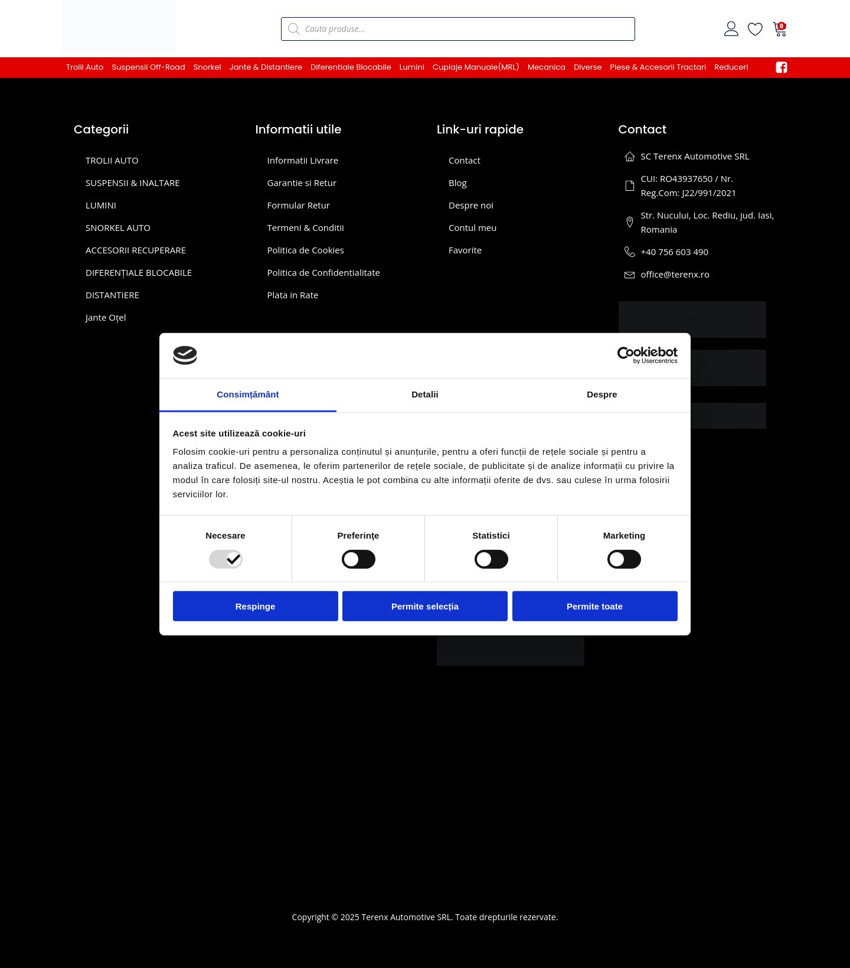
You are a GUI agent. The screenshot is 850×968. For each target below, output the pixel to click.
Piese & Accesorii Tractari (658, 67)
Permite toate (595, 606)
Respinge (256, 606)
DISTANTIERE (112, 295)
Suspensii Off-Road (148, 67)
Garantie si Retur (302, 182)
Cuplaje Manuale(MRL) (476, 67)
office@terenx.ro (675, 274)
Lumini (412, 67)
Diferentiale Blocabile (350, 67)
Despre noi (471, 205)
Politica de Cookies (305, 250)
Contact (464, 160)
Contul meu (472, 227)
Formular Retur (299, 205)
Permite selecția (425, 606)
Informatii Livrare (303, 160)
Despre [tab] (602, 394)
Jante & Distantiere (266, 67)
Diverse (587, 67)
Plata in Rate (293, 295)
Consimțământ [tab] (248, 394)
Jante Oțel (106, 317)
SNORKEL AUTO (118, 227)
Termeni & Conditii (305, 227)
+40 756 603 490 (675, 252)
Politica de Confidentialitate (323, 272)
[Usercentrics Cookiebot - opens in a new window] (626, 355)
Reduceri (731, 67)
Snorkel (207, 67)
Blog (458, 182)
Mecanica (546, 67)
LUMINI (101, 205)
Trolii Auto (84, 67)
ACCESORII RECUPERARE (136, 250)
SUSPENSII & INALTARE (133, 182)
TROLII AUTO (112, 160)
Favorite (465, 250)
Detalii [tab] (425, 394)
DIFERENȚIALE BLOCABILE (139, 272)
